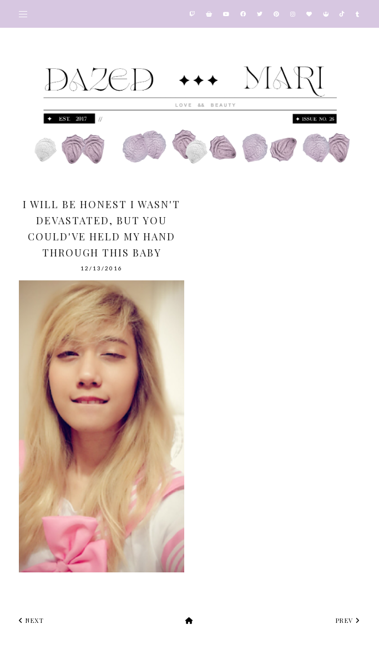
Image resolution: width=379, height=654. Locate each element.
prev (348, 620)
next (31, 620)
